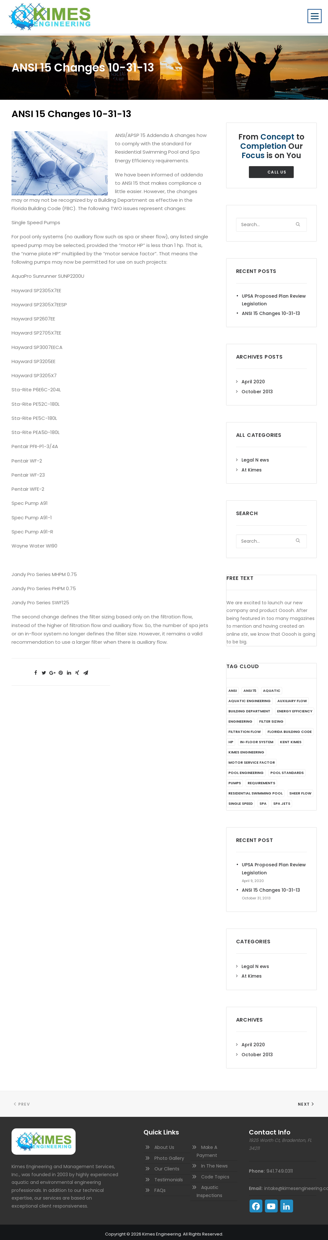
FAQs (160, 1186)
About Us (164, 1143)
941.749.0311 (279, 1167)
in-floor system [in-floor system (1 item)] (256, 738)
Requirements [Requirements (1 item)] (261, 779)
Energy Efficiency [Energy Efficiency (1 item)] (294, 707)
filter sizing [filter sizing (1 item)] (271, 717)
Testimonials (168, 1176)
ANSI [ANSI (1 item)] (232, 686)
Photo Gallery (169, 1154)
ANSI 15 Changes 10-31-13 (271, 309)
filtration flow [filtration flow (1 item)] (244, 727)
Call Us (276, 168)
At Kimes (252, 466)
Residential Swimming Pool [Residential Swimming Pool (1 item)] (255, 789)
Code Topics (215, 1173)
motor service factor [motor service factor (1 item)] (251, 758)
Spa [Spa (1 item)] (262, 799)
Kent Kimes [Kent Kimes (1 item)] (290, 738)
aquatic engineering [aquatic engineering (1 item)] (249, 697)
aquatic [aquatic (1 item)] (271, 686)
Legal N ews (255, 456)
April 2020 (253, 378)
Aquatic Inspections (209, 1187)
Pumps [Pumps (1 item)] (234, 779)
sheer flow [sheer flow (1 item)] (300, 789)
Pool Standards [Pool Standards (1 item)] (287, 768)
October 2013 (257, 388)
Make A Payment (207, 1147)
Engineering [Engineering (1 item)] (240, 717)
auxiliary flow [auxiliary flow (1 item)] (292, 697)
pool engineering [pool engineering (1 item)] (246, 768)
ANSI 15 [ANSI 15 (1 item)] (249, 686)
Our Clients (166, 1165)
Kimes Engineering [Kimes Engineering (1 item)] (246, 748)
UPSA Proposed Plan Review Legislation (274, 296)
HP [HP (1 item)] (230, 738)
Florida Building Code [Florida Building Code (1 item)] (289, 727)
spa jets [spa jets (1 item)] (281, 799)
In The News (214, 1162)
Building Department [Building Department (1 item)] (249, 707)
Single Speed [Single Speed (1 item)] (240, 799)
